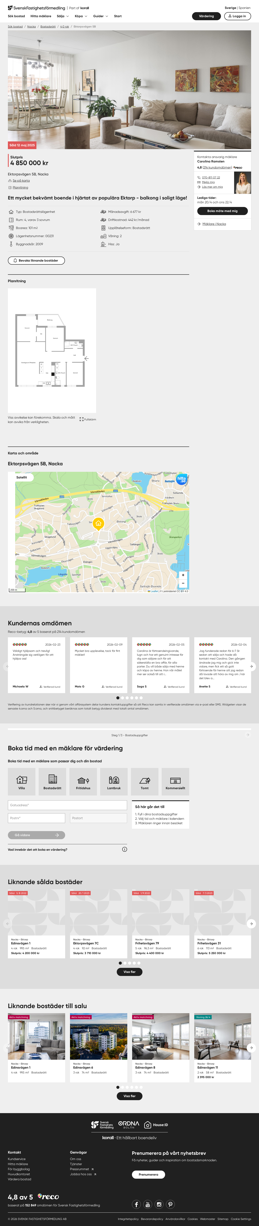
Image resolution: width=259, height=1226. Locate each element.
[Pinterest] (170, 1204)
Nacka (31, 26)
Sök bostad (16, 16)
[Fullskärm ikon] (87, 419)
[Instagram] (159, 1204)
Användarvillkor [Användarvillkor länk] (176, 1219)
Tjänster (76, 1164)
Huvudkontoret (19, 1174)
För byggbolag (19, 1169)
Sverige (231, 8)
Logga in (239, 16)
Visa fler (130, 972)
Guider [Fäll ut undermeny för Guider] (98, 16)
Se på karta (21, 180)
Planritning (20, 187)
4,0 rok (64, 26)
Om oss (75, 1159)
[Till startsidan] (48, 8)
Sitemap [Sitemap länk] (223, 1219)
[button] (98, 524)
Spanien (245, 8)
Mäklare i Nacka (214, 224)
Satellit (21, 477)
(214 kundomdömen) (217, 167)
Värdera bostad (19, 1179)
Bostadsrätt (48, 26)
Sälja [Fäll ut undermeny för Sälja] (60, 16)
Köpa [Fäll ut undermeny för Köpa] (79, 16)
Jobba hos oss (81, 1174)
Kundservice (16, 1159)
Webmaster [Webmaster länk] (208, 1219)
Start (118, 16)
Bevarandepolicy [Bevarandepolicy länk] (152, 1219)
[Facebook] (136, 1204)
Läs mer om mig (212, 186)
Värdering (206, 16)
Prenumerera (148, 1174)
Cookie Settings (241, 1219)
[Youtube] (147, 1204)
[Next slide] (251, 666)
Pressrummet (79, 1169)
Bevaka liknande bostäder (36, 259)
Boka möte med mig (222, 211)
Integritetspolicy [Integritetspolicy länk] (128, 1219)
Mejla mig (208, 182)
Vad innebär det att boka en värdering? (37, 850)
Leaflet (153, 591)
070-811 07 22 (211, 177)
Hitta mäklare (41, 16)
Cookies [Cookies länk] (193, 1219)
